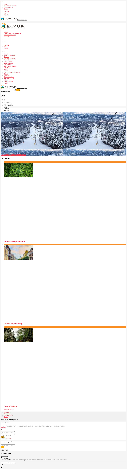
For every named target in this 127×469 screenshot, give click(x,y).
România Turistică (9, 409)
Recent (6, 107)
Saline (5, 80)
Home (5, 4)
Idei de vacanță (8, 7)
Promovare (7, 414)
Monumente (7, 64)
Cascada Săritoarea (10, 406)
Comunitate (7, 412)
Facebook (3, 427)
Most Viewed (7, 104)
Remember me (7, 435)
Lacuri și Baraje (8, 63)
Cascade (6, 57)
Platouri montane (9, 77)
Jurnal (6, 9)
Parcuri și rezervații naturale (12, 72)
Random (6, 110)
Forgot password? (6, 439)
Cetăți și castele (8, 60)
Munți (5, 69)
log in (2, 437)
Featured (6, 108)
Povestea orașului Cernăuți (13, 324)
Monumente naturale (10, 66)
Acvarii (6, 54)
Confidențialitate (8, 415)
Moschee (6, 67)
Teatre (6, 83)
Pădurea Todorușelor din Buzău (14, 241)
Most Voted (7, 102)
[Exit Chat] (4, 457)
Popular (6, 15)
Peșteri (6, 74)
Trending (6, 11)
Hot (5, 13)
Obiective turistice (10, 6)
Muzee (6, 71)
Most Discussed (8, 105)
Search (17, 90)
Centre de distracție (9, 58)
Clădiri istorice (8, 61)
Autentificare (4, 450)
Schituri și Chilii (8, 81)
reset (2, 447)
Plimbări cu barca (9, 78)
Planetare (6, 75)
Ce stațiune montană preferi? (13, 155)
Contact (6, 417)
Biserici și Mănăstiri (9, 55)
